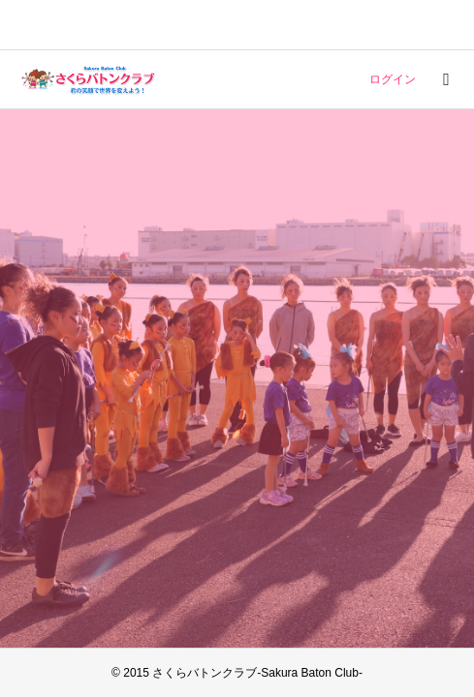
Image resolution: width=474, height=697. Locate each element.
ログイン (392, 79)
